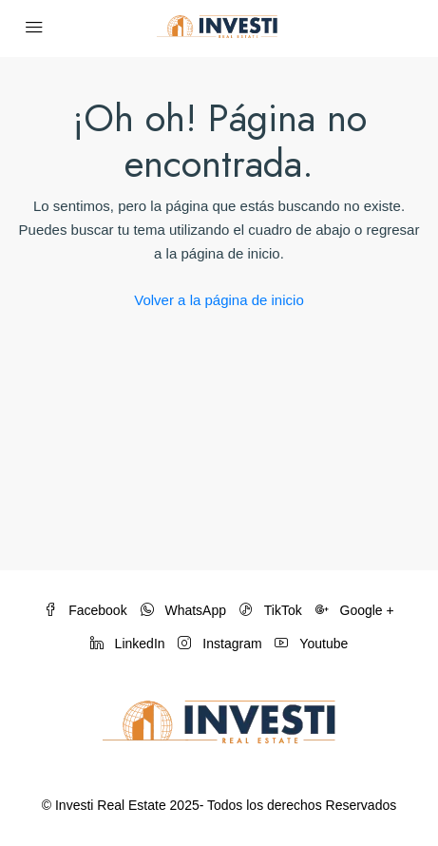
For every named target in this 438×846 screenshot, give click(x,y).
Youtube (311, 643)
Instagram (219, 643)
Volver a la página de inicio (218, 300)
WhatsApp (183, 610)
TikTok (270, 610)
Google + (354, 610)
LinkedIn (127, 643)
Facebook (85, 610)
